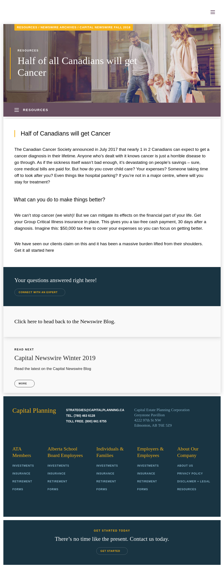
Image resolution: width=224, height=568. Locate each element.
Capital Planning (27, 12)
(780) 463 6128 (84, 415)
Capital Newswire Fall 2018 (105, 27)
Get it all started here (34, 250)
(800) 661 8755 (96, 421)
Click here (25, 321)
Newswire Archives (58, 27)
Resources (27, 27)
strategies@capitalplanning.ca (95, 410)
